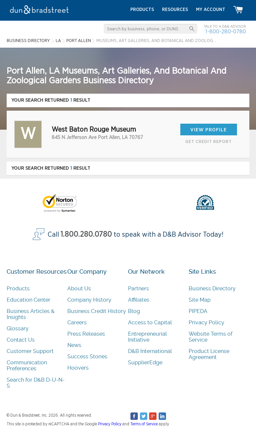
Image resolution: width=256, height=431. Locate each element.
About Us (79, 288)
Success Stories (87, 356)
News (74, 345)
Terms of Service (144, 424)
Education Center (28, 300)
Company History (89, 300)
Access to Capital (150, 322)
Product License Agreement (209, 354)
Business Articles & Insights (31, 314)
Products (18, 288)
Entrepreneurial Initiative (147, 337)
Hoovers (78, 368)
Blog (134, 311)
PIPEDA (198, 311)
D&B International (150, 351)
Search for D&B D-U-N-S (36, 383)
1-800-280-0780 (225, 31)
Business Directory (212, 288)
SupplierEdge (145, 362)
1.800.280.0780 (86, 234)
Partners (138, 288)
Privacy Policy (206, 322)
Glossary (18, 328)
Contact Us (21, 340)
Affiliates (138, 300)
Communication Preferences (27, 365)
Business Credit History (96, 311)
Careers (77, 322)
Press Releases (86, 334)
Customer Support (30, 351)
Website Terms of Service (210, 337)
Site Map (200, 300)
